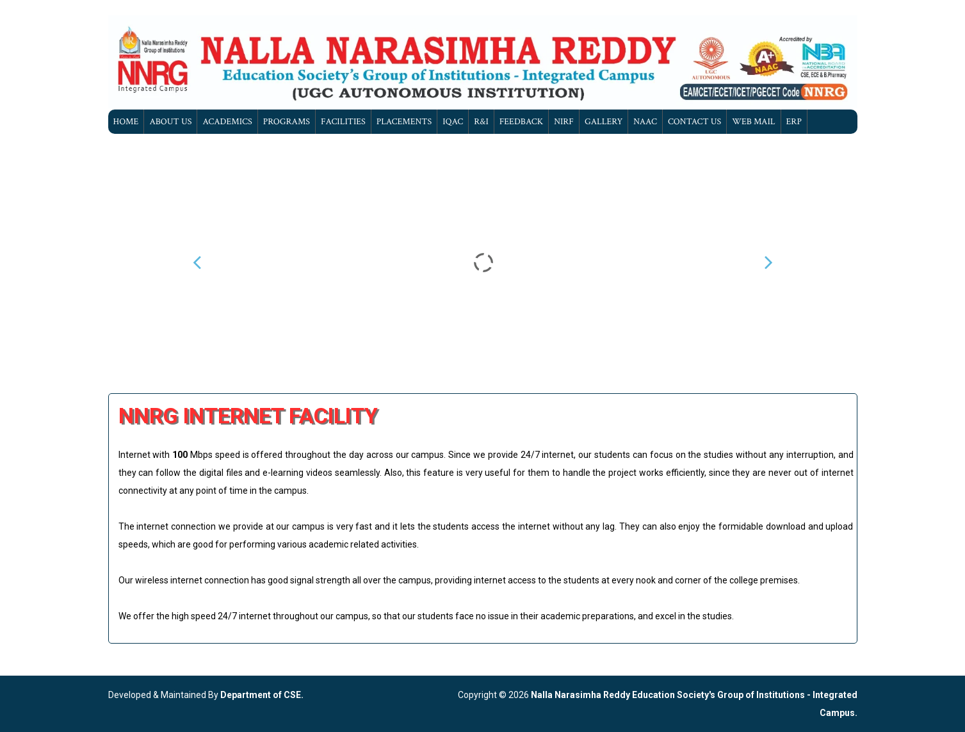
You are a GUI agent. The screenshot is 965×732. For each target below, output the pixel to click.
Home (126, 121)
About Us (170, 121)
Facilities (343, 121)
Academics (227, 121)
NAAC (645, 121)
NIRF (564, 121)
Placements (404, 121)
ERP (794, 121)
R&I (481, 121)
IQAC (452, 121)
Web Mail (753, 121)
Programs (286, 121)
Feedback (521, 121)
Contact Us (694, 121)
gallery (603, 121)
